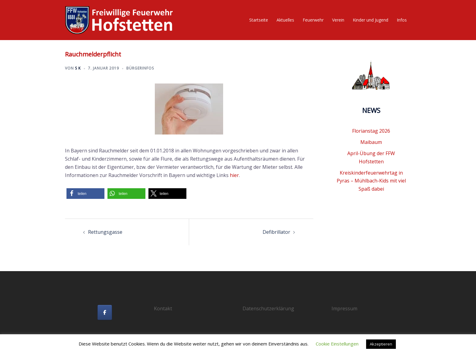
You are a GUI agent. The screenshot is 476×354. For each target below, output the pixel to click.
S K (78, 68)
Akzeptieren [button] (381, 344)
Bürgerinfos (140, 68)
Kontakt (163, 308)
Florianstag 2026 (371, 131)
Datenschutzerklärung (268, 308)
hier (234, 175)
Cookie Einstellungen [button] (337, 344)
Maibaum (371, 142)
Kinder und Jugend (370, 20)
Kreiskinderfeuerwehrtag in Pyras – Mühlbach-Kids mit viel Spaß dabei (371, 180)
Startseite (258, 20)
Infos (402, 20)
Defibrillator (276, 232)
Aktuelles (285, 20)
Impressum (344, 308)
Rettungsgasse (105, 232)
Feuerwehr (313, 20)
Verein (338, 20)
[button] (85, 193)
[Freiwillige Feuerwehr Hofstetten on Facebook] (104, 312)
